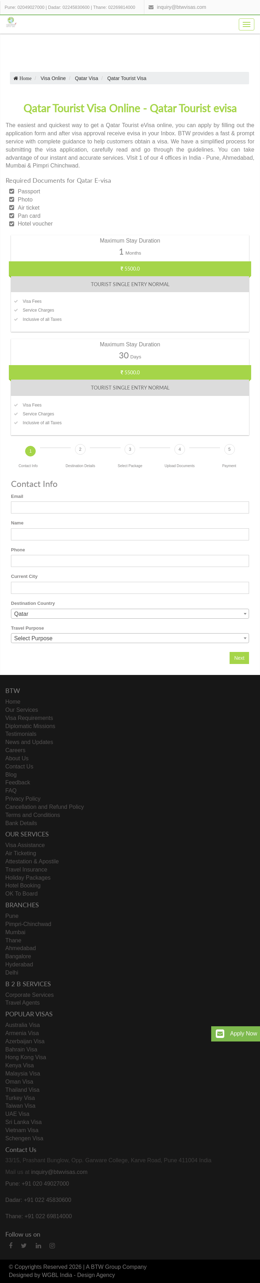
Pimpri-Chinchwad (28, 924)
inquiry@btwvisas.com (181, 7)
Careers (15, 750)
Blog (11, 775)
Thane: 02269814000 (114, 7)
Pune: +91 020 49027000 (37, 1184)
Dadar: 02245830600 (68, 7)
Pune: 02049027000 (25, 7)
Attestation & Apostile (32, 861)
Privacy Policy (23, 799)
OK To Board (21, 894)
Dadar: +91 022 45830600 (38, 1200)
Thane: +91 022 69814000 (38, 1216)
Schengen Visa (24, 1138)
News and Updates (29, 742)
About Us (17, 758)
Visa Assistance (25, 845)
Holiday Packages (28, 878)
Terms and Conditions (32, 815)
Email (17, 496)
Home (13, 702)
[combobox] (130, 614)
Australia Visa (22, 1025)
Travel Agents (22, 1003)
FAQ (11, 791)
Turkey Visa (20, 1098)
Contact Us (19, 766)
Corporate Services (29, 995)
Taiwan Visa (20, 1106)
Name (17, 523)
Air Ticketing (20, 853)
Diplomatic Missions (30, 726)
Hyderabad (19, 964)
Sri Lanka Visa (23, 1122)
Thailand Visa (22, 1090)
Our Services (21, 710)
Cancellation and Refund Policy (44, 807)
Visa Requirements (29, 718)
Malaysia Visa (22, 1074)
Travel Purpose (27, 628)
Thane (13, 940)
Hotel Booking (23, 885)
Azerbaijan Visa (25, 1041)
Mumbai (15, 932)
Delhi (11, 973)
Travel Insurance (26, 870)
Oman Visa (19, 1082)
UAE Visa (17, 1114)
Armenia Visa (22, 1033)
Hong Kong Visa (25, 1057)
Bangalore (18, 956)
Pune (11, 916)
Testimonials (20, 734)
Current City (24, 576)
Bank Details (21, 823)
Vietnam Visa (22, 1130)
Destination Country (33, 603)
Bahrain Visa (21, 1049)
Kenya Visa (19, 1065)
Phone (18, 549)
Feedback (17, 782)
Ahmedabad (20, 948)
